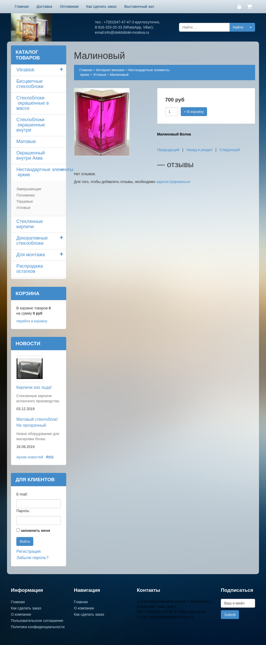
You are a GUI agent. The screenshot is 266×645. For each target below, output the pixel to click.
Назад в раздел (199, 150)
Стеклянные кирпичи (29, 224)
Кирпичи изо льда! (34, 387)
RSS (50, 457)
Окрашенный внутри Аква (30, 155)
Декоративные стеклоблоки (32, 240)
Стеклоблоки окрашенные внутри (30, 125)
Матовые (26, 141)
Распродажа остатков (29, 268)
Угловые (23, 208)
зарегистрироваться (173, 182)
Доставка (44, 6)
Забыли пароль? (32, 557)
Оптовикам (69, 6)
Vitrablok (25, 69)
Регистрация (28, 551)
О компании (21, 614)
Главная (22, 6)
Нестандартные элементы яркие (41, 172)
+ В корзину (194, 112)
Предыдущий (168, 150)
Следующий (230, 150)
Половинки (25, 195)
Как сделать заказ (101, 6)
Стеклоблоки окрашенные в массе (32, 103)
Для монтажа (30, 254)
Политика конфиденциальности (38, 627)
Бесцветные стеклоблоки (29, 84)
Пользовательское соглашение (37, 621)
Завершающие (28, 189)
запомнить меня (35, 530)
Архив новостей (29, 457)
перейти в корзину (31, 321)
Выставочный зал (139, 6)
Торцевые (24, 201)
